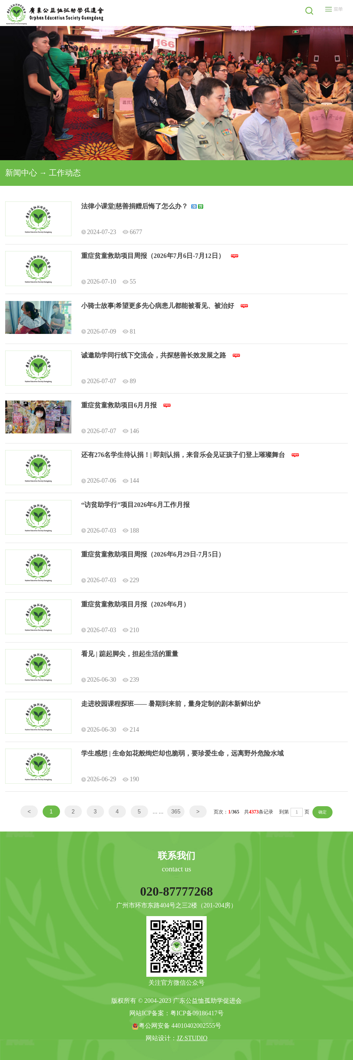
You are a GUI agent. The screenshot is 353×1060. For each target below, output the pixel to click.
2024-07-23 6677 (111, 232)
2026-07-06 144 (110, 480)
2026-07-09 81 (108, 331)
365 (176, 812)
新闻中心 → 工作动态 (43, 173)
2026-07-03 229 (110, 580)
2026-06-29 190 (110, 779)
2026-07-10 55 (108, 281)
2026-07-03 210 (110, 630)
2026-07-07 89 (108, 381)
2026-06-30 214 (110, 729)
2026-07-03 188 (110, 530)
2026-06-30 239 (110, 679)
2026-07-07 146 (110, 431)
